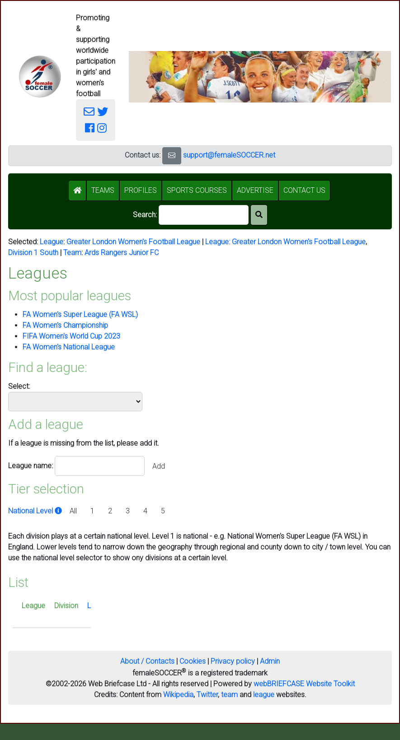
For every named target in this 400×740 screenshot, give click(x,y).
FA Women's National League (69, 347)
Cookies (192, 661)
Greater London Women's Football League (133, 241)
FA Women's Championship (65, 325)
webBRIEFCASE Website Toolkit (304, 683)
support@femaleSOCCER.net (229, 155)
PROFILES (140, 190)
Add (158, 466)
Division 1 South (33, 252)
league (263, 694)
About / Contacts (147, 661)
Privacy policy (233, 661)
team (229, 694)
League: (218, 241)
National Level (36, 511)
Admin (270, 661)
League (51, 241)
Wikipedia (178, 694)
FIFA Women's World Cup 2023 (71, 336)
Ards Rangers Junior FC (122, 252)
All (73, 511)
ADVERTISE (255, 190)
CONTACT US (304, 190)
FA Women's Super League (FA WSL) (80, 314)
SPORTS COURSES (197, 190)
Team (72, 252)
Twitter (207, 694)
